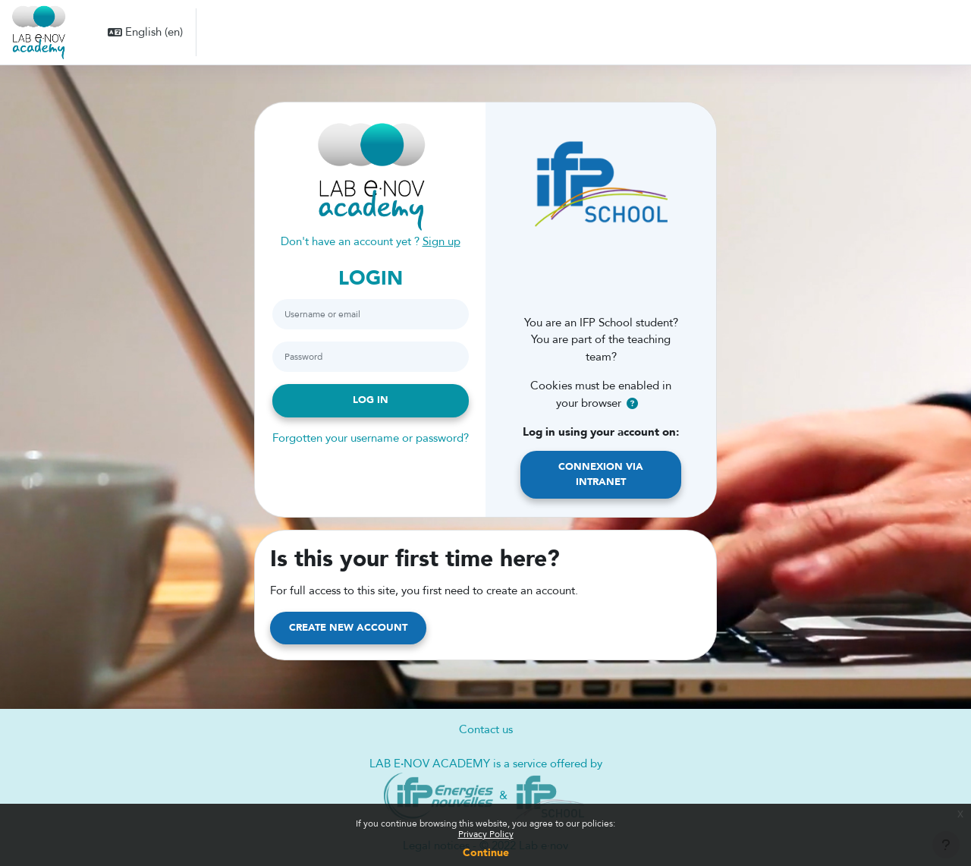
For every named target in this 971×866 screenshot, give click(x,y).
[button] (145, 32)
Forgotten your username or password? (370, 438)
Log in (370, 400)
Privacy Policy (486, 834)
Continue (486, 853)
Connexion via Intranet (600, 474)
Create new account (348, 628)
